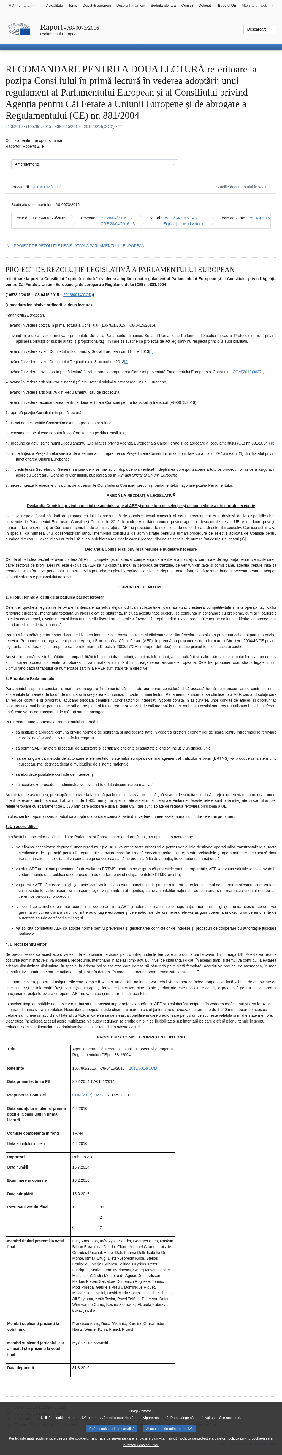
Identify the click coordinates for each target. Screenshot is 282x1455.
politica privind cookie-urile (249, 1444)
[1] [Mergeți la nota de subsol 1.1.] (151, 351)
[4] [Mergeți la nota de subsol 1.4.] (271, 443)
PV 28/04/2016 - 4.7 (180, 218)
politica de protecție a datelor (203, 1444)
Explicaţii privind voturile (183, 223)
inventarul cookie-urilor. (141, 1451)
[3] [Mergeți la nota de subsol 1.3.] (84, 372)
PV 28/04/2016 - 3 (116, 218)
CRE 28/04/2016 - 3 (118, 223)
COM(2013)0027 (247, 372)
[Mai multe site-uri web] (257, 5)
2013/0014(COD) (47, 187)
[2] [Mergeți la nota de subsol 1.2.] (126, 361)
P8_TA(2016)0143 (264, 218)
